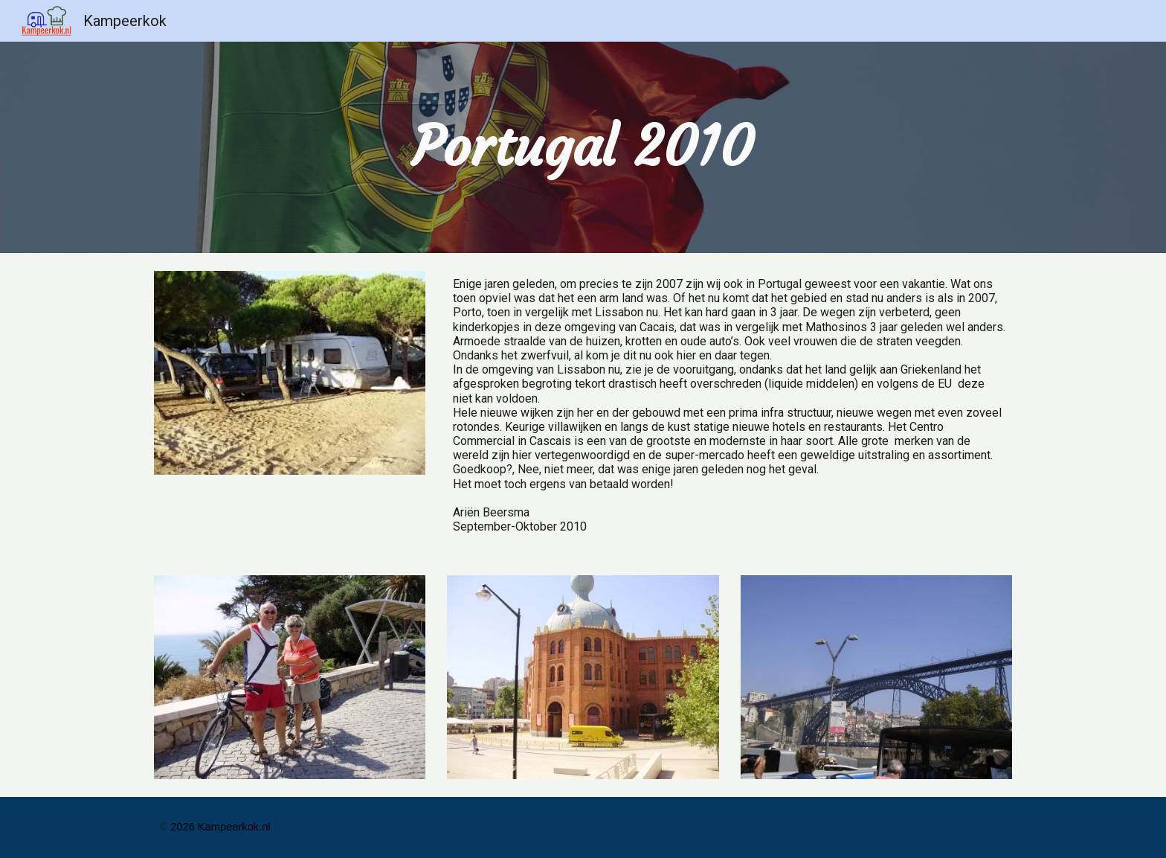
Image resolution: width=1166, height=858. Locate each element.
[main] (583, 147)
